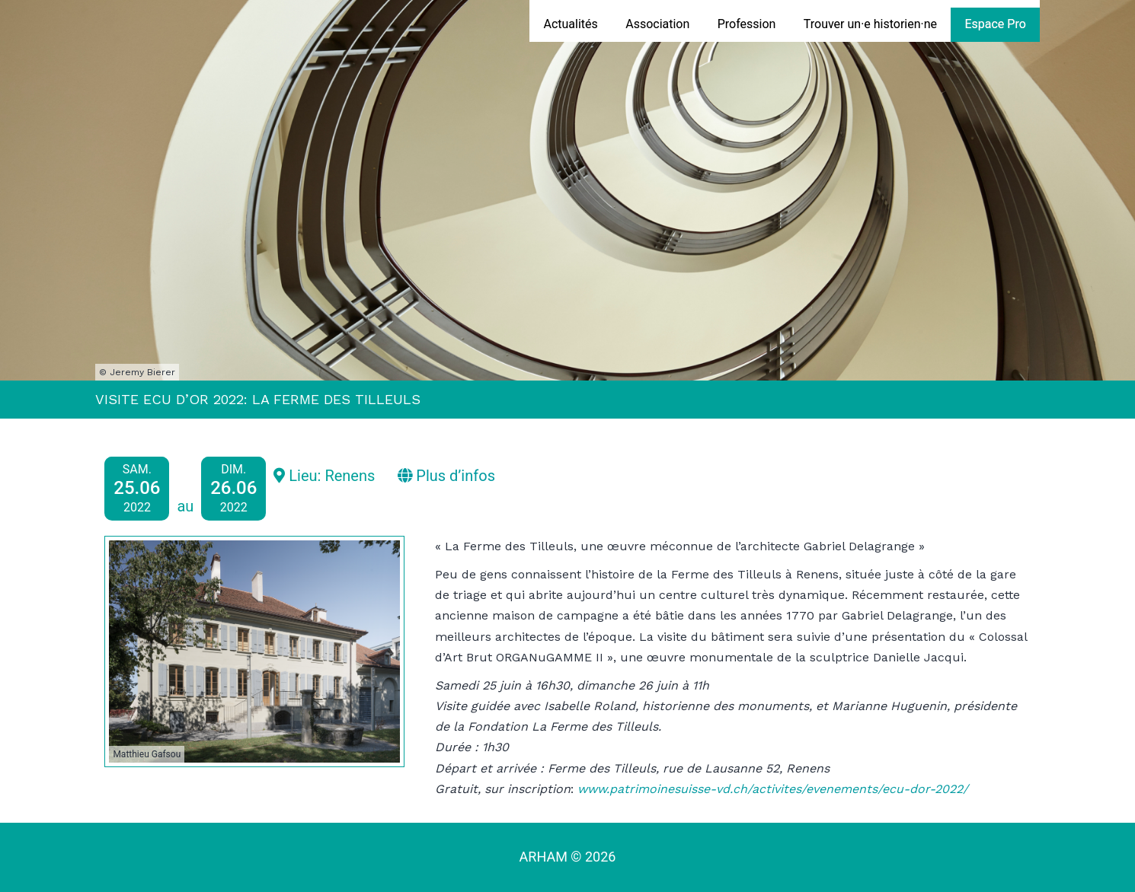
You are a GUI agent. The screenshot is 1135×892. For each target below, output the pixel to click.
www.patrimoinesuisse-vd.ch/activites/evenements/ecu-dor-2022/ (772, 789)
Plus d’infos (446, 476)
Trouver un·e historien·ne (870, 24)
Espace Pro (994, 24)
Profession (747, 24)
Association (657, 24)
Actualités (570, 24)
